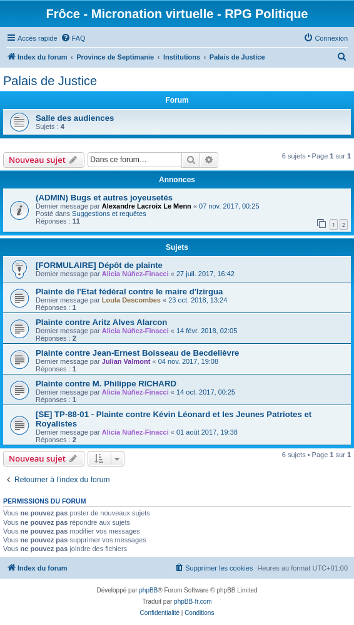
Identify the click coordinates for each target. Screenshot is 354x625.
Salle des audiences (75, 118)
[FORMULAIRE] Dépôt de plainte (99, 265)
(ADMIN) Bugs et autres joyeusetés (104, 197)
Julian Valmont (126, 361)
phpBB (148, 590)
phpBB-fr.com (193, 601)
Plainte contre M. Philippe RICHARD (106, 383)
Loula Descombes (131, 300)
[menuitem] (73, 38)
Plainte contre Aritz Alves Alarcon (101, 322)
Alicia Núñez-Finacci (135, 273)
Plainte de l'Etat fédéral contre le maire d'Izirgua (129, 291)
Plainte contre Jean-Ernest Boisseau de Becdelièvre (137, 353)
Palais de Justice (50, 81)
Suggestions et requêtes (109, 213)
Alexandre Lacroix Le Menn (146, 206)
